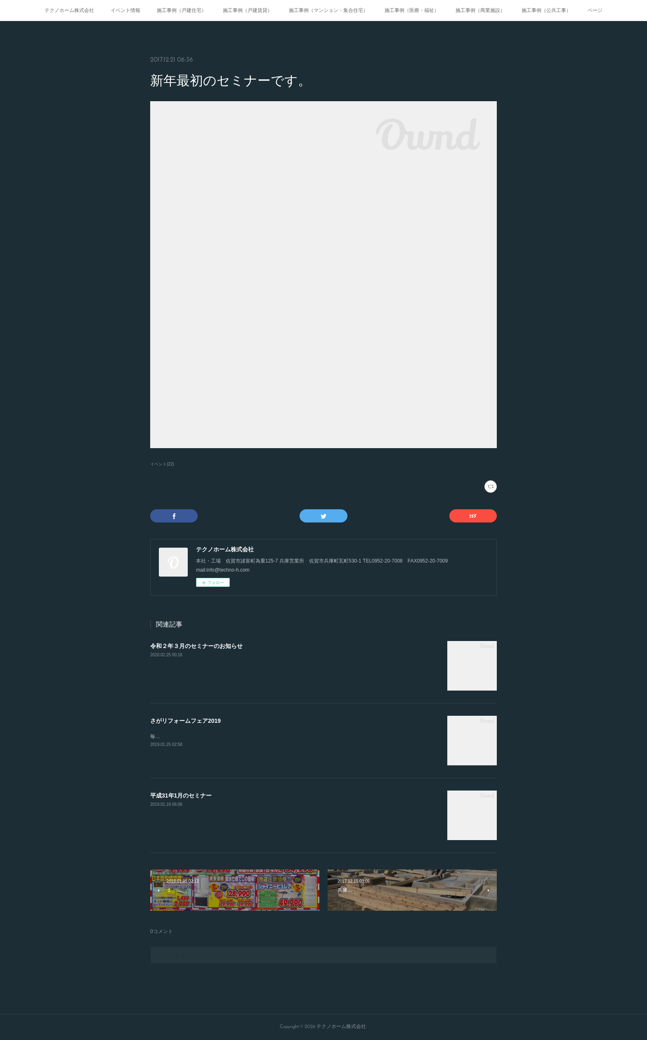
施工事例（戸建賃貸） (247, 10)
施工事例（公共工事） (546, 10)
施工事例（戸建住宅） (181, 10)
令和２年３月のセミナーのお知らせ (196, 646)
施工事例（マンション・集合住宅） (328, 10)
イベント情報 (125, 10)
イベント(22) (162, 464)
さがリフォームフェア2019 (185, 720)
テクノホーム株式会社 (69, 10)
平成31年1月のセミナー (181, 795)
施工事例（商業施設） (480, 10)
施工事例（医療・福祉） (412, 10)
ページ (595, 10)
